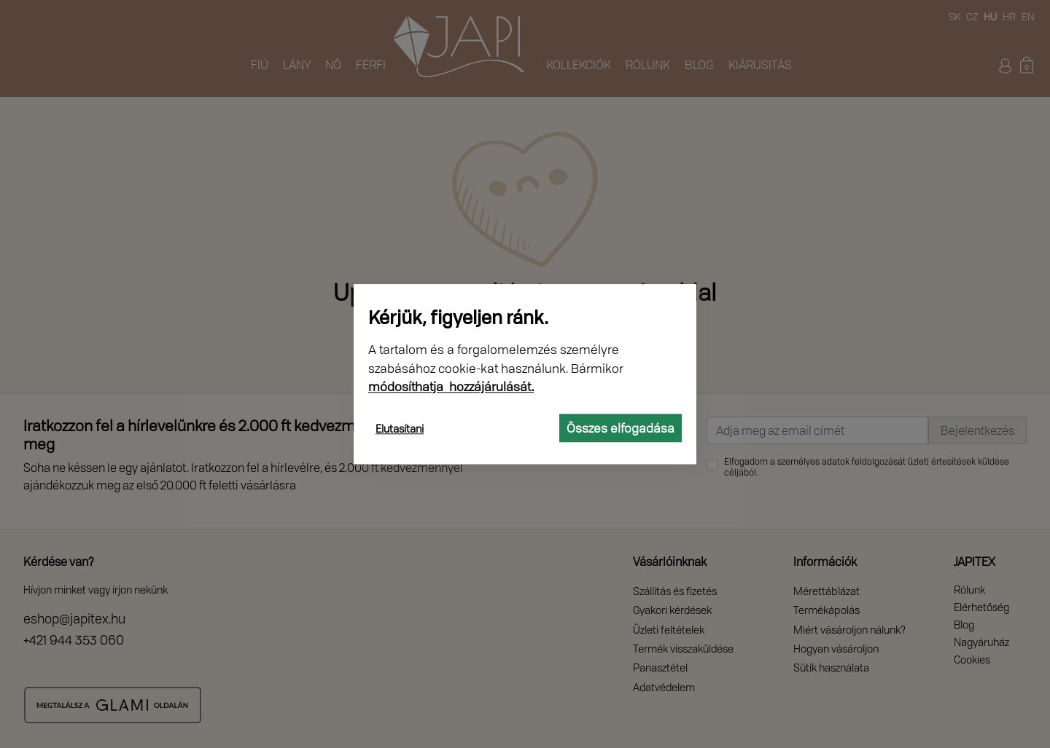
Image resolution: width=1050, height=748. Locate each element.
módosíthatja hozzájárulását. (451, 386)
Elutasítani (400, 429)
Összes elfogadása (620, 428)
